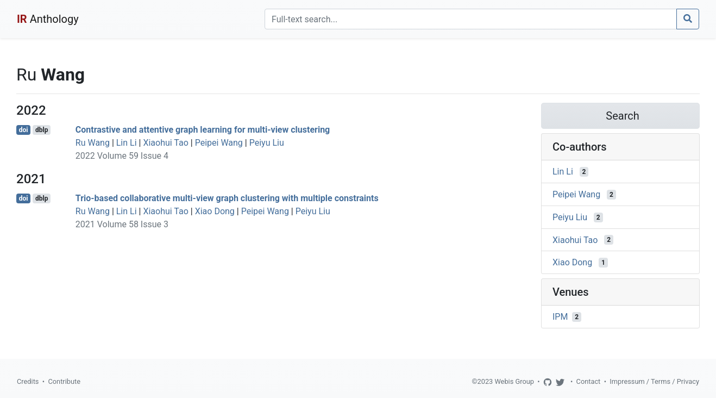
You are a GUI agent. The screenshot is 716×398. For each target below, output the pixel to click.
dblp (41, 130)
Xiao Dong (215, 211)
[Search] (471, 19)
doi (23, 130)
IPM (560, 317)
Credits (28, 381)
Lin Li (126, 143)
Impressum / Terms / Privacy (654, 381)
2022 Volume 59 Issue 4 (122, 156)
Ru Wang (93, 143)
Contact (588, 381)
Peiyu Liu (266, 143)
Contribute (64, 381)
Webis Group (514, 381)
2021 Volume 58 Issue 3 (122, 224)
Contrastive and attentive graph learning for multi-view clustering (203, 130)
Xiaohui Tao (165, 143)
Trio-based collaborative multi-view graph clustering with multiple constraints (227, 198)
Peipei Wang (219, 143)
